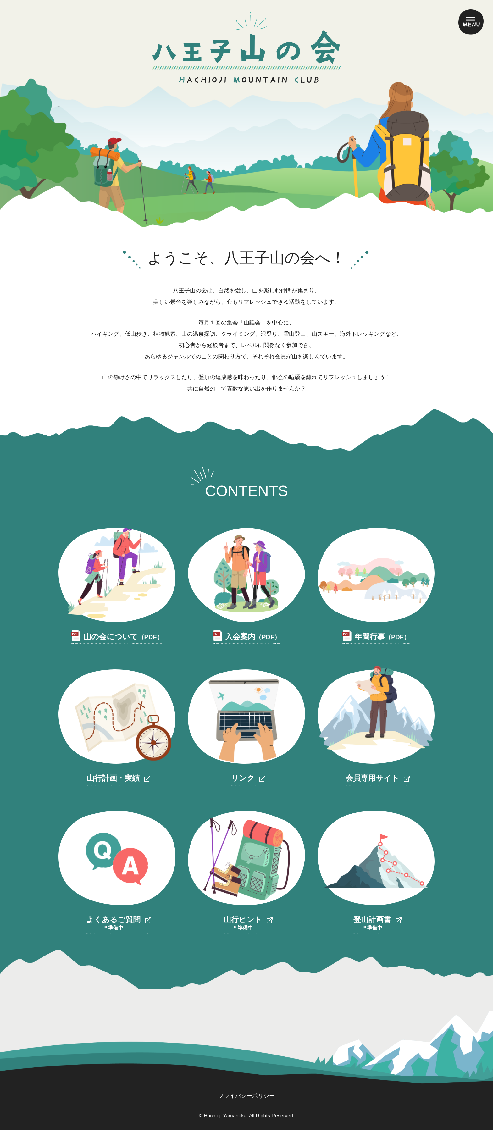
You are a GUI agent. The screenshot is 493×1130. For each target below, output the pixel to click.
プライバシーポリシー (246, 1096)
